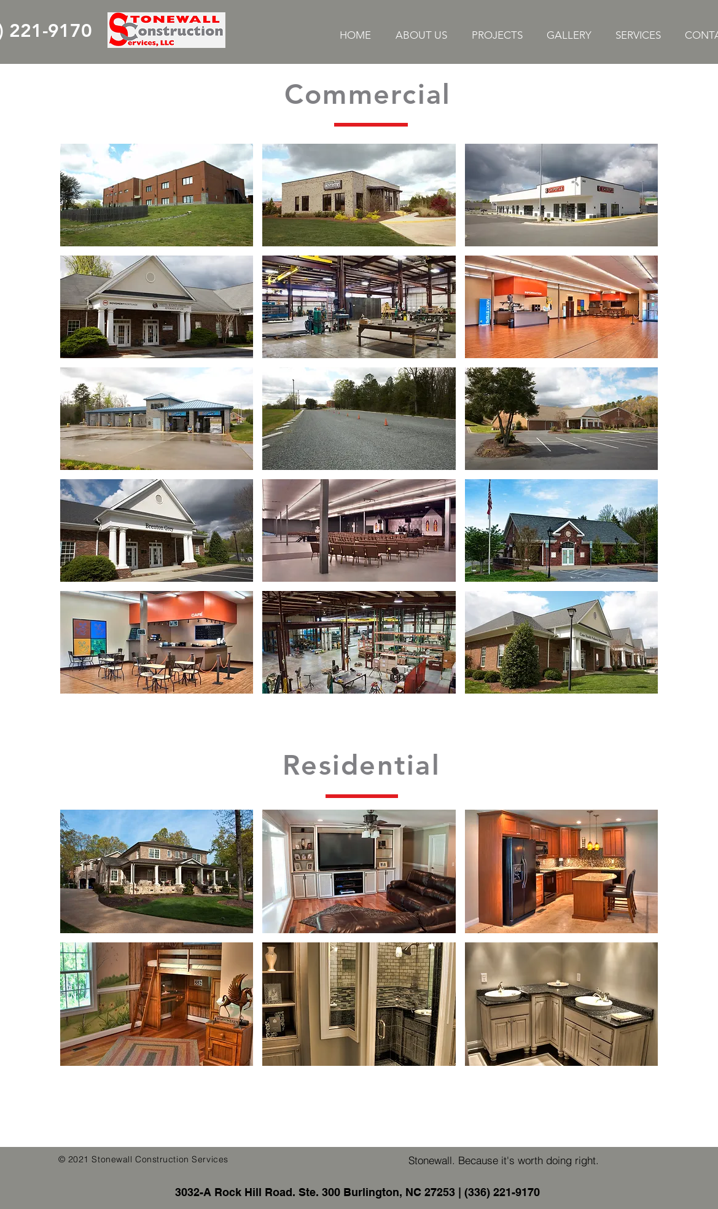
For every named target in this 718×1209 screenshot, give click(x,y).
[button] (157, 195)
